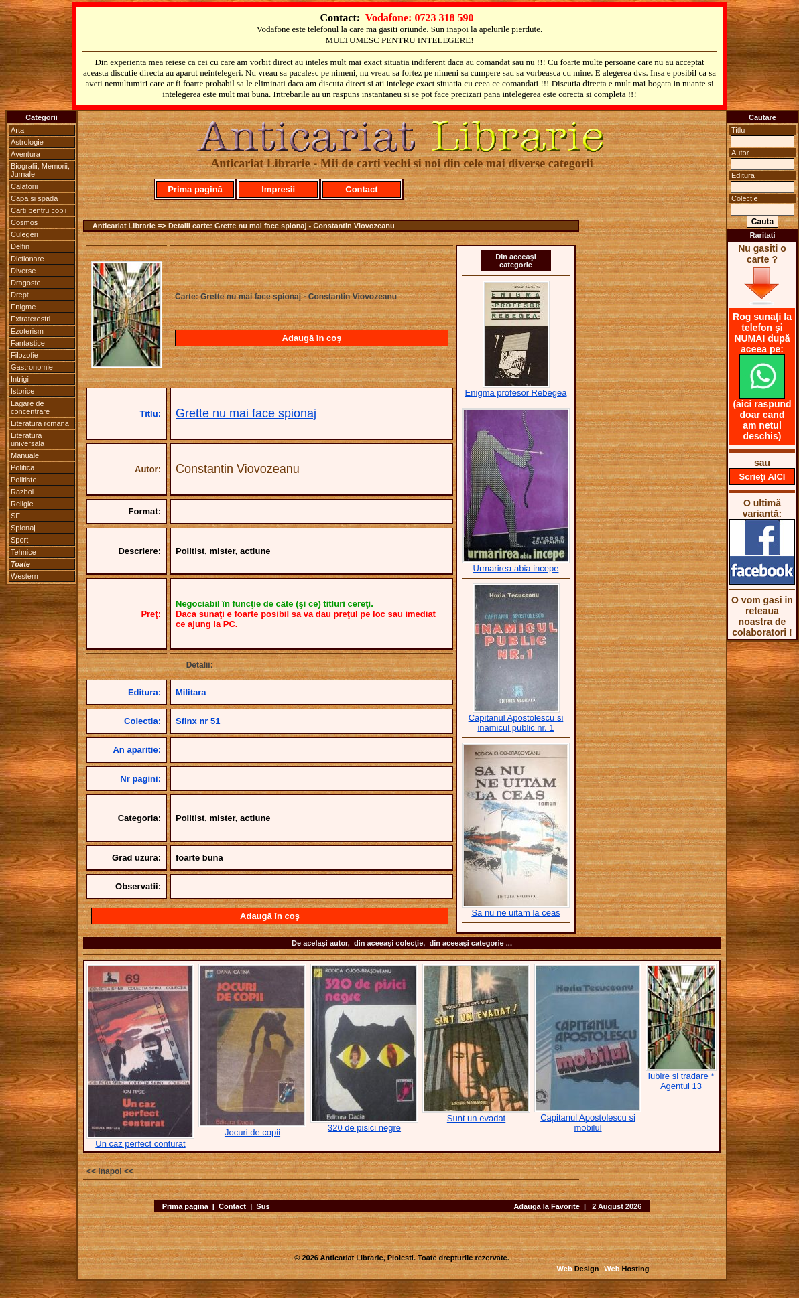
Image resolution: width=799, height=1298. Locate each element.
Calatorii (24, 186)
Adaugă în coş (312, 338)
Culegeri (24, 234)
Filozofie (24, 355)
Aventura (25, 154)
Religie (22, 504)
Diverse (23, 271)
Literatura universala (27, 439)
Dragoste (26, 283)
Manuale (25, 455)
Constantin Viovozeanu (238, 469)
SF (15, 516)
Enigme (23, 307)
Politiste (24, 480)
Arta (17, 130)
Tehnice (23, 552)
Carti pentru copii (38, 210)
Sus (262, 1206)
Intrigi (20, 379)
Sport (19, 540)
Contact (361, 189)
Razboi (22, 492)
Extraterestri (30, 319)
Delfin (20, 246)
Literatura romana (40, 423)
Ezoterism (27, 331)
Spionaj (23, 528)
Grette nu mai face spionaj (246, 413)
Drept (20, 295)
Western (24, 576)
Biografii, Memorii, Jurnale (40, 170)
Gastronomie (32, 367)
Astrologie (27, 142)
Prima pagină (195, 189)
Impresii (278, 189)
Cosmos (24, 222)
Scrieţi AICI (762, 477)
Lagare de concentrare (30, 407)
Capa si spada (34, 198)
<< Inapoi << (109, 1171)
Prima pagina (185, 1206)
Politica (22, 467)
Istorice (22, 391)
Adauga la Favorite (546, 1206)
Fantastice (28, 343)
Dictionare (27, 259)
